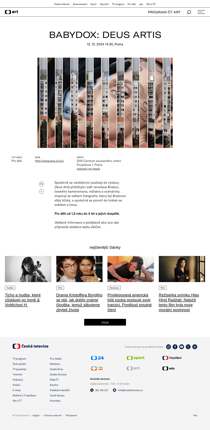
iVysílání (104, 4)
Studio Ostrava (58, 374)
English (36, 415)
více (105, 322)
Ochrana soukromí (53, 415)
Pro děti (132, 4)
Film (60, 287)
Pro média (55, 358)
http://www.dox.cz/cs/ (49, 161)
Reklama (55, 363)
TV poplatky (19, 369)
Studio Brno (56, 369)
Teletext (17, 374)
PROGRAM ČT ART (164, 12)
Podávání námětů (60, 390)
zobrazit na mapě (88, 168)
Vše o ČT (151, 4)
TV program (118, 4)
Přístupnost (71, 415)
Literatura (114, 287)
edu (141, 4)
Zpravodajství (80, 4)
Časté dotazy (57, 395)
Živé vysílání (19, 363)
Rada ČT (54, 379)
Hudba (10, 287)
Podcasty (18, 379)
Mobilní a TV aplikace (24, 395)
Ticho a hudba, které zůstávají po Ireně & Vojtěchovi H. (23, 300)
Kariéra (54, 384)
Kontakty (55, 400)
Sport (93, 4)
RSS (195, 415)
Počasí (16, 384)
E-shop (17, 390)
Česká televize (62, 4)
